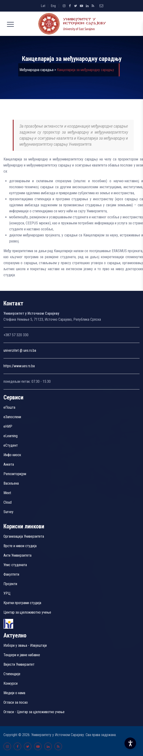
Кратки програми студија (22, 603)
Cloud (7, 502)
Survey (8, 512)
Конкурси (10, 683)
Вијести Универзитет (18, 664)
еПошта (9, 407)
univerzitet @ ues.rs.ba (19, 350)
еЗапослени (12, 417)
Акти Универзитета (17, 555)
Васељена (11, 483)
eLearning (10, 436)
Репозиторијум (14, 474)
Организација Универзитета (23, 536)
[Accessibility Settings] (130, 743)
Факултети (11, 574)
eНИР (7, 426)
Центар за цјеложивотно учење (27, 612)
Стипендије (11, 674)
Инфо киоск (12, 455)
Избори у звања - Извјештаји (25, 645)
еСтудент (10, 445)
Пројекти (10, 584)
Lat (43, 6)
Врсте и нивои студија (20, 546)
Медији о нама (14, 693)
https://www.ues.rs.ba (19, 366)
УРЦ (6, 593)
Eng (53, 6)
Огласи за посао (15, 702)
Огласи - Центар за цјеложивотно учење (34, 712)
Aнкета (8, 464)
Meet (7, 493)
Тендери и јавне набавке (21, 655)
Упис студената (15, 565)
